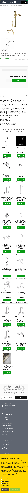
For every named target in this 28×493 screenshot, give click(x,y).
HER (10, 473)
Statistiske (5, 483)
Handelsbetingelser (7, 425)
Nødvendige (5, 478)
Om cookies (5, 434)
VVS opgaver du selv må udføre (9, 433)
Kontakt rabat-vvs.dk (7, 427)
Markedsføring (6, 479)
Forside (2, 5)
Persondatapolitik (6, 430)
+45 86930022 (8, 414)
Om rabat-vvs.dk (6, 436)
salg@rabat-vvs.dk (10, 419)
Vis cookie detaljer (5, 485)
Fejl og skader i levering (8, 431)
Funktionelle (5, 481)
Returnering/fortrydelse (8, 428)
